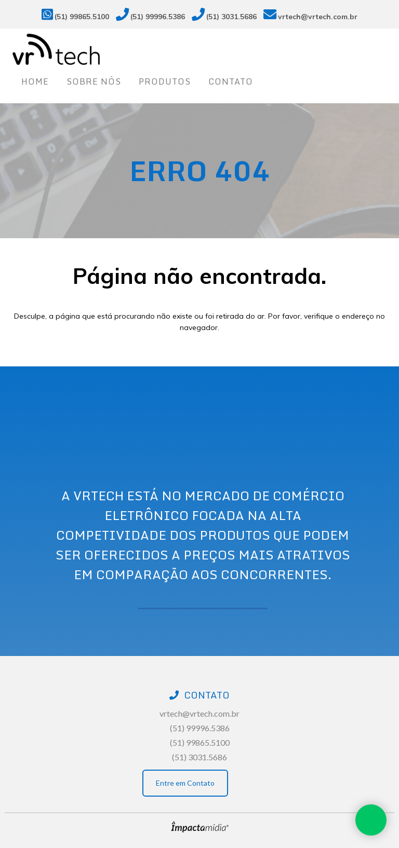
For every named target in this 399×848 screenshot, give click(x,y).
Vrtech (199, 49)
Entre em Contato (185, 782)
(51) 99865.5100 (82, 16)
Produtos (165, 81)
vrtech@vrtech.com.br (317, 16)
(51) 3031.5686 (231, 16)
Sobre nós (93, 81)
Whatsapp (371, 820)
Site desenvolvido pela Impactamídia (200, 826)
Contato (230, 81)
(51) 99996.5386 (157, 16)
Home (35, 81)
